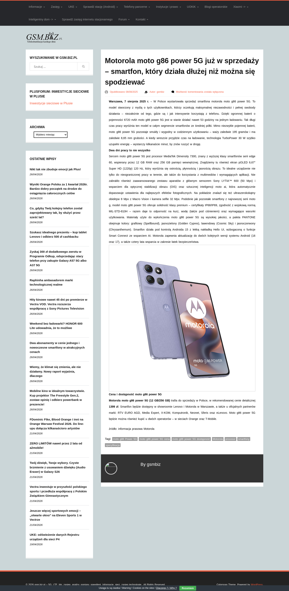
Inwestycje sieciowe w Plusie (51, 103)
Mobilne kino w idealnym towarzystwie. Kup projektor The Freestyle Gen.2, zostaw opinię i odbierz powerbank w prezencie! (57, 397)
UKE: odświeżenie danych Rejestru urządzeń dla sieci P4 (54, 537)
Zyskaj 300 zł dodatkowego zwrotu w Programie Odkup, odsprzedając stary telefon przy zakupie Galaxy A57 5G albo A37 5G (58, 258)
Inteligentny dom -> (41, 19)
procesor (230, 439)
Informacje (35, 6)
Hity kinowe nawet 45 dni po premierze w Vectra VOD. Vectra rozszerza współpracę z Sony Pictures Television (58, 304)
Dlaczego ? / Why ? (166, 588)
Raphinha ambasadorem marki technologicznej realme (51, 282)
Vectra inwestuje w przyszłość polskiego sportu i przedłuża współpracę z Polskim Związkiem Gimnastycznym (58, 491)
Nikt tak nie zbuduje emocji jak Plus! (55, 169)
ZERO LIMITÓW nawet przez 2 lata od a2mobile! (56, 446)
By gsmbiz (151, 464)
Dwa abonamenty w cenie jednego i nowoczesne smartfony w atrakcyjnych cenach (57, 347)
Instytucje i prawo (167, 6)
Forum (123, 19)
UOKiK (191, 6)
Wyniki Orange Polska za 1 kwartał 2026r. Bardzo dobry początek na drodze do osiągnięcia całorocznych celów (58, 189)
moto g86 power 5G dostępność (191, 439)
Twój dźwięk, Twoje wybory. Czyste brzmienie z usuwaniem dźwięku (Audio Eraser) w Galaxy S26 (58, 467)
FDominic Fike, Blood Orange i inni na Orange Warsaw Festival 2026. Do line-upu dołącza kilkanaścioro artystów (57, 424)
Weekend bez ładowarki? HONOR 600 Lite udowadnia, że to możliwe (56, 326)
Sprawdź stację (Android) (99, 6)
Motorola (218, 439)
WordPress (257, 584)
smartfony (243, 439)
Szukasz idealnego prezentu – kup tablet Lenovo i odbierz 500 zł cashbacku (58, 234)
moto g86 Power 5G (125, 439)
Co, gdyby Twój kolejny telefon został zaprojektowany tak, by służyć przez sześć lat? (56, 213)
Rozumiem (188, 588)
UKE (71, 6)
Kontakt (140, 19)
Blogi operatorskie (216, 6)
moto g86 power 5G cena (155, 439)
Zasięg (55, 6)
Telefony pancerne (135, 6)
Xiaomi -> (239, 6)
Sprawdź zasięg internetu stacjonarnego (87, 19)
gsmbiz (161, 92)
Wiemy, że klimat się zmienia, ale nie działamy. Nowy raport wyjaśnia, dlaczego (55, 371)
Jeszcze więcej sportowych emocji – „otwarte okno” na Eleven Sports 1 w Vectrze (56, 515)
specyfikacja (113, 445)
